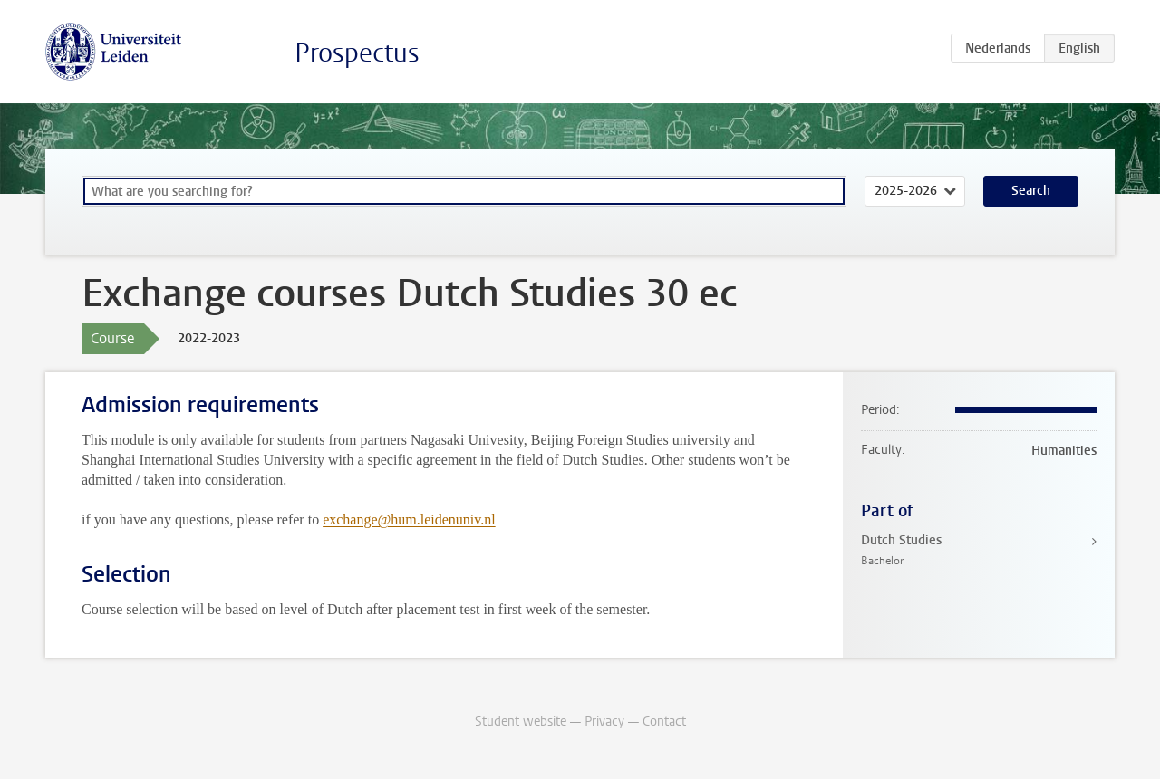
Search (1030, 190)
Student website (520, 721)
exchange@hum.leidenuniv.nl (409, 519)
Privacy (604, 721)
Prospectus (357, 53)
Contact (664, 721)
